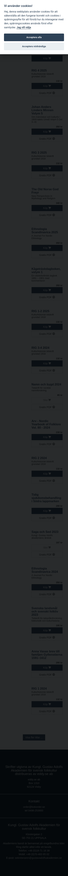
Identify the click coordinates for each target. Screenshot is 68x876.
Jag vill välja (24, 27)
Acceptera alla (34, 37)
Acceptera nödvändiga (34, 46)
